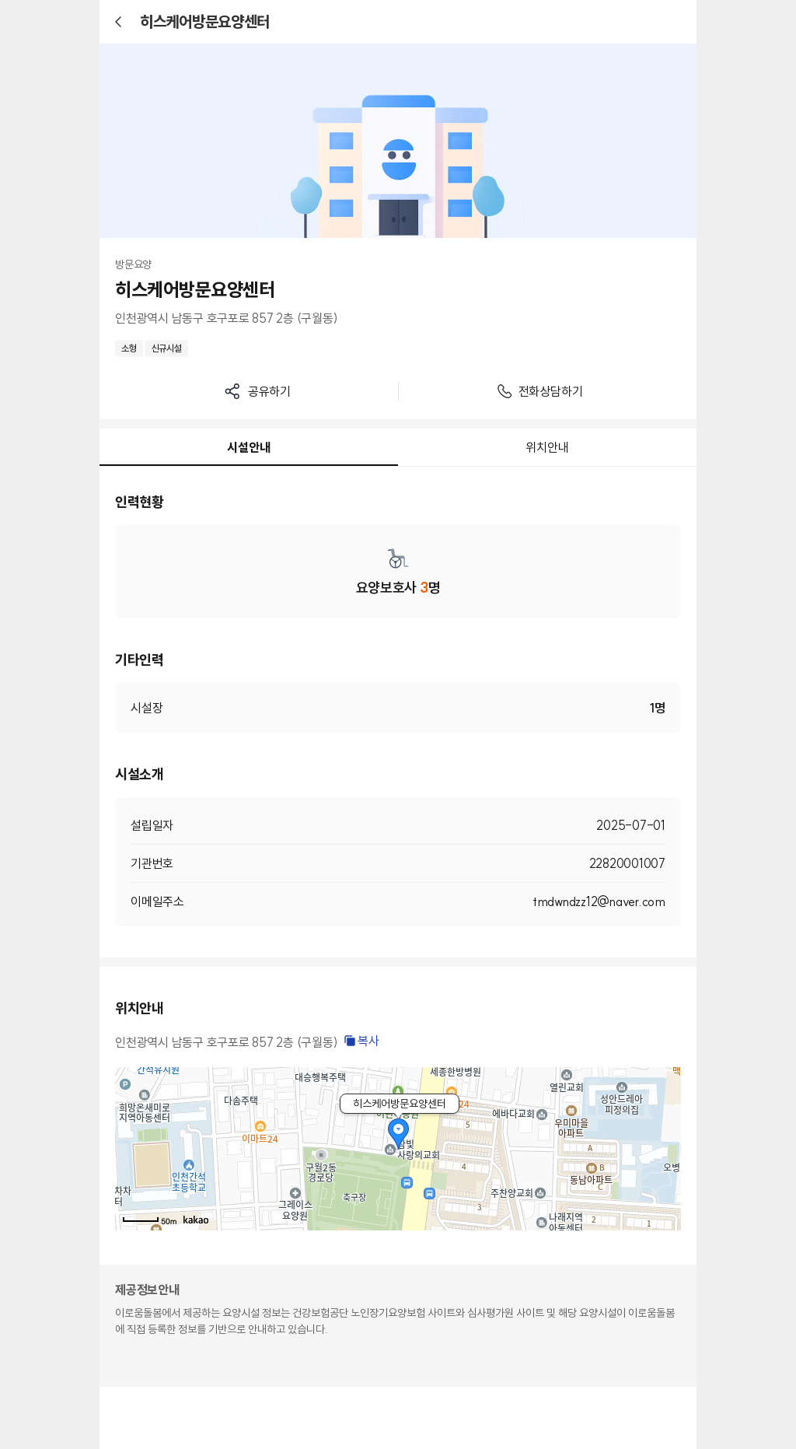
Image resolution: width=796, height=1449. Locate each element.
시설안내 (248, 447)
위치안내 (546, 447)
